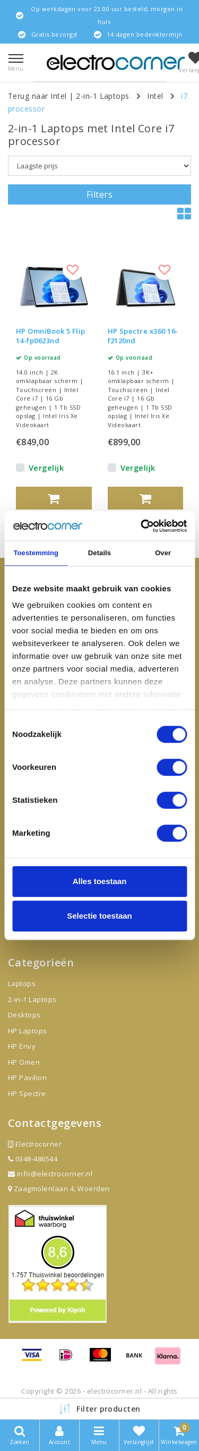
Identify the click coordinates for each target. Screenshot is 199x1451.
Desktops (24, 1015)
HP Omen (24, 1062)
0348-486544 (32, 1159)
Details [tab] (99, 553)
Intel (155, 96)
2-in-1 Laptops (102, 96)
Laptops (22, 983)
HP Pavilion (27, 1077)
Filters (99, 194)
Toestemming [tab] (36, 553)
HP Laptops (27, 1031)
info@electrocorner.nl (50, 1173)
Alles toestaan (100, 881)
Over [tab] (163, 553)
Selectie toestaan (99, 915)
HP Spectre (27, 1093)
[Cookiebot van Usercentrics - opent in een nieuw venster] (142, 526)
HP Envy (22, 1046)
